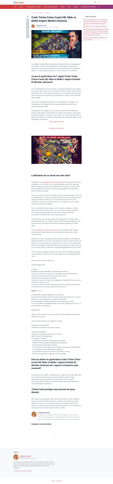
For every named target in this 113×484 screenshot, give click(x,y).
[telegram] (27, 30)
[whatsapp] (27, 26)
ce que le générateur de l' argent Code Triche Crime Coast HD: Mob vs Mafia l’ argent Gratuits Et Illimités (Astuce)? (96, 21)
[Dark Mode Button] (95, 2)
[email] (27, 36)
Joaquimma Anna (25, 456)
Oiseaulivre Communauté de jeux (54, 182)
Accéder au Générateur (56, 128)
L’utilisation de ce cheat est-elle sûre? (95, 26)
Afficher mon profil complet (22, 471)
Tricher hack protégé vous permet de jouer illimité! (95, 38)
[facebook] (27, 20)
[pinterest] (27, 33)
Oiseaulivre (59, 480)
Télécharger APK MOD (56, 121)
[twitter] (27, 23)
